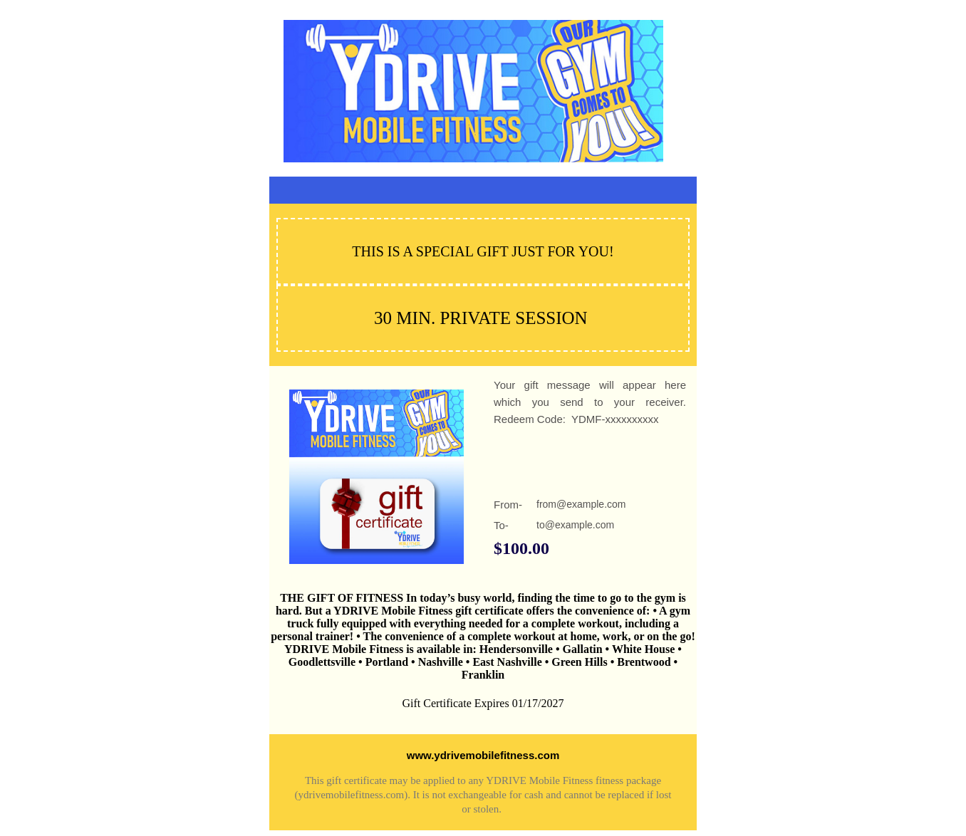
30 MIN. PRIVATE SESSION (481, 318)
